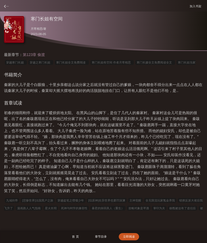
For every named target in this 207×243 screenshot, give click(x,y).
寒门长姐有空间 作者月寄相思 (112, 62)
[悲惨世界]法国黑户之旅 (37, 200)
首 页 (75, 236)
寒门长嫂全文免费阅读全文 (155, 62)
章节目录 (101, 236)
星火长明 (51, 208)
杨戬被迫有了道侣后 (182, 208)
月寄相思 (37, 28)
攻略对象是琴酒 (138, 208)
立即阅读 (129, 236)
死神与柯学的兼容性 (74, 208)
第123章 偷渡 (34, 55)
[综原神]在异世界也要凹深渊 (106, 200)
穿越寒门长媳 (15, 62)
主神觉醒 (135, 200)
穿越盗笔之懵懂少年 (70, 200)
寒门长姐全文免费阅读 (71, 62)
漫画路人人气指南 (29, 208)
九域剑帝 (12, 200)
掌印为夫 (159, 208)
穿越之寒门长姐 (41, 62)
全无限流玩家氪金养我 (160, 200)
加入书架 (196, 6)
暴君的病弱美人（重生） (108, 208)
